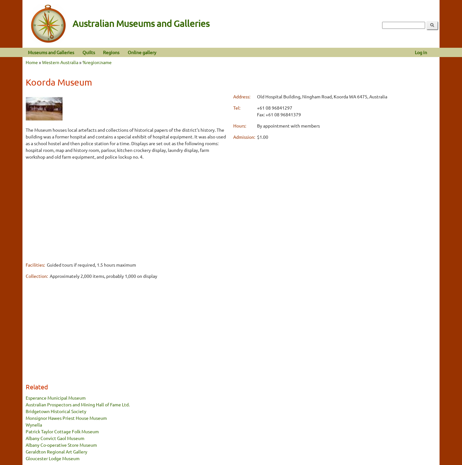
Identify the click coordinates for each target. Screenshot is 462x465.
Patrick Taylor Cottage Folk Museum (62, 431)
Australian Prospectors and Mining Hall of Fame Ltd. (78, 404)
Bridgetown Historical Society (56, 411)
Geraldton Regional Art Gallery (56, 451)
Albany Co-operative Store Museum (61, 445)
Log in (421, 52)
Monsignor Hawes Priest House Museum (66, 418)
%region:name (97, 62)
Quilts (88, 52)
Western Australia (60, 62)
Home (32, 62)
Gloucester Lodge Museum (53, 458)
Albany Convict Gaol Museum (55, 438)
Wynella (34, 425)
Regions (111, 52)
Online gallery (142, 52)
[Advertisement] (127, 210)
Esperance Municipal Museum (56, 398)
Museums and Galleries (51, 52)
